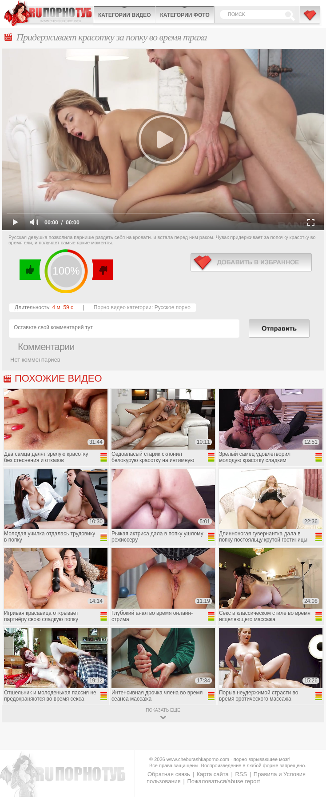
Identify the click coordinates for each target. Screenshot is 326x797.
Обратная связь (168, 774)
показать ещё (163, 710)
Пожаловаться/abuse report (223, 781)
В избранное (310, 19)
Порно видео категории (122, 307)
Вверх (309, 749)
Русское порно (173, 307)
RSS (241, 774)
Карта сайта (212, 774)
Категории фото (184, 15)
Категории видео (124, 15)
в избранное (251, 262)
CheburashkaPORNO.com (48, 13)
